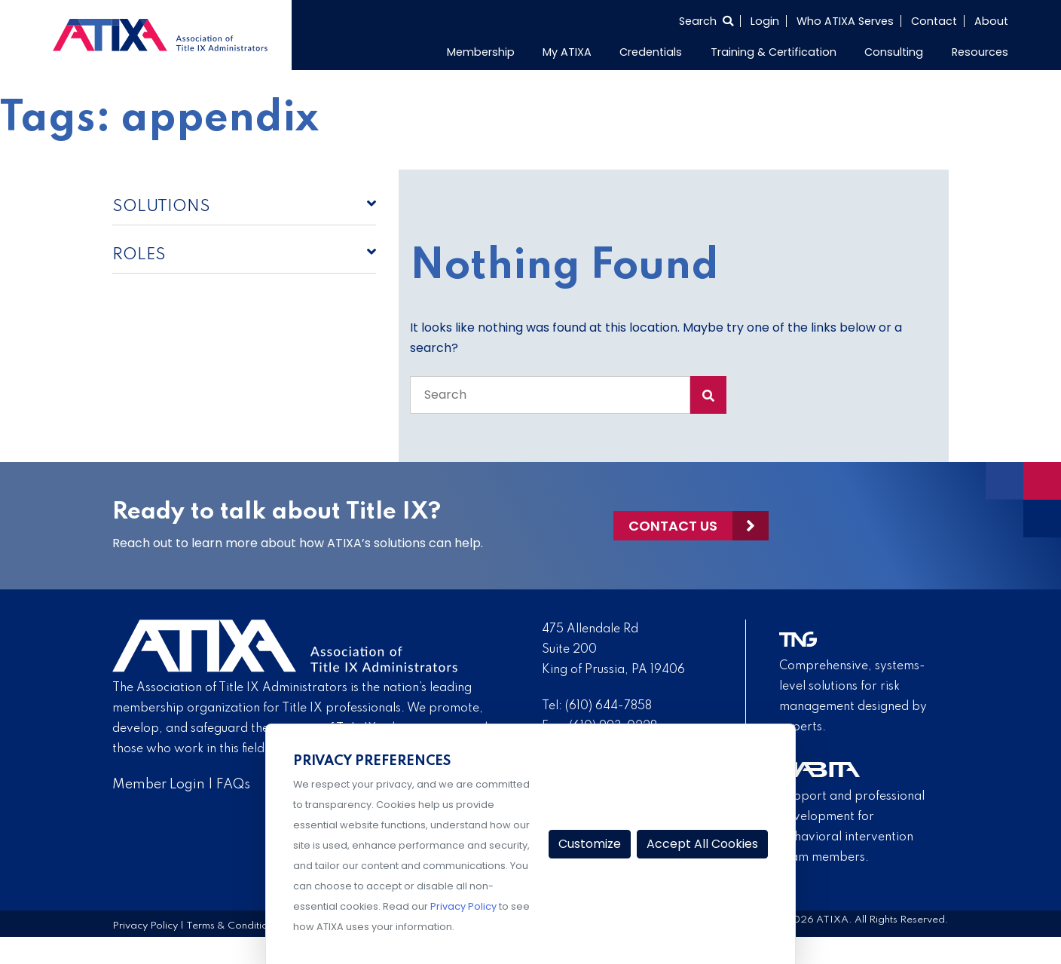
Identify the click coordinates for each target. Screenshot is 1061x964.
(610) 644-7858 (608, 706)
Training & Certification (773, 52)
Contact (934, 21)
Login (765, 21)
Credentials (650, 52)
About (991, 21)
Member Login (158, 784)
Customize (589, 843)
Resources (980, 52)
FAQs (233, 784)
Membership (481, 52)
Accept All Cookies (702, 843)
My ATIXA (567, 52)
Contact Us (672, 525)
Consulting (893, 52)
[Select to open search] (706, 21)
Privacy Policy (145, 926)
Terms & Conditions (232, 926)
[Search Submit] (708, 395)
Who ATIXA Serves (845, 21)
